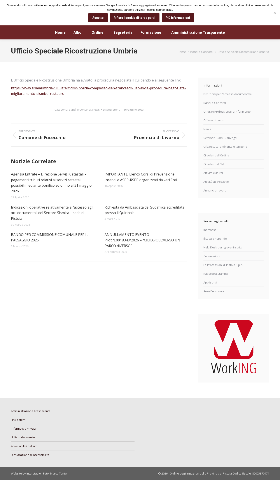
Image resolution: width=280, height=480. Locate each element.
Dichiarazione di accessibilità (30, 455)
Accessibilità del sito (24, 446)
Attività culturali (213, 173)
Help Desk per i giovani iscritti (222, 247)
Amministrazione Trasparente (31, 411)
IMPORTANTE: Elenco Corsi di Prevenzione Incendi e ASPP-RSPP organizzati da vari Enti (141, 177)
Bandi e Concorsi (80, 110)
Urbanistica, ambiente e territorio (225, 147)
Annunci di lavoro (214, 190)
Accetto (98, 17)
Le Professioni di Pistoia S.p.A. (223, 265)
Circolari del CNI (213, 164)
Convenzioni (211, 256)
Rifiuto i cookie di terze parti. (135, 17)
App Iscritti (210, 282)
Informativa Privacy (24, 428)
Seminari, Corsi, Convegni (220, 138)
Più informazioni (178, 17)
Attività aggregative (216, 182)
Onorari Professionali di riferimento (227, 111)
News (96, 110)
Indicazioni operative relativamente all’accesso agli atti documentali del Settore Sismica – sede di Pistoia (52, 213)
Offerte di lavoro (214, 120)
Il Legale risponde (215, 239)
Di (111, 110)
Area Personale (213, 291)
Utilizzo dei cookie (23, 437)
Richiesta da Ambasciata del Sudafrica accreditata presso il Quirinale (144, 210)
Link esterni (18, 420)
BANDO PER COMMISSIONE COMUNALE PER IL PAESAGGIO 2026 (49, 237)
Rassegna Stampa (215, 274)
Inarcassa (210, 230)
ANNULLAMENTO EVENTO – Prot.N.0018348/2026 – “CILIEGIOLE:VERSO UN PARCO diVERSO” (142, 240)
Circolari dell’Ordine (216, 155)
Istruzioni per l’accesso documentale (227, 94)
